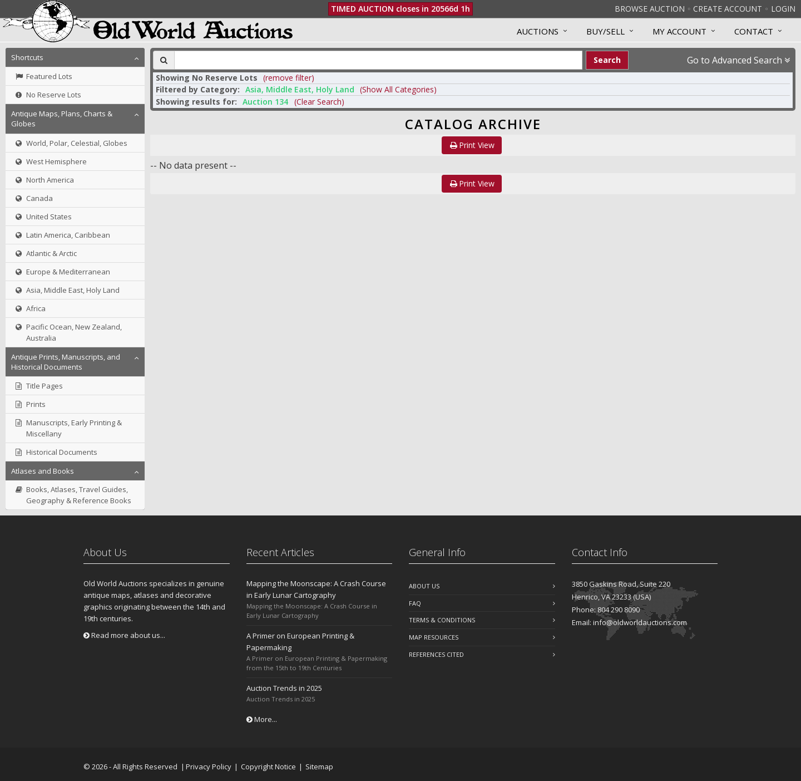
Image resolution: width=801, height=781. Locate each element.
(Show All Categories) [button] (398, 89)
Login (783, 8)
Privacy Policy (208, 767)
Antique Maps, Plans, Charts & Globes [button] (61, 119)
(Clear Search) (319, 101)
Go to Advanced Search (738, 60)
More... (261, 719)
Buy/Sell (605, 31)
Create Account (727, 8)
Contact (753, 31)
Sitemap (319, 767)
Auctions (537, 31)
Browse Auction (650, 8)
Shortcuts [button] (27, 57)
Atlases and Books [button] (42, 471)
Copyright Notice (268, 767)
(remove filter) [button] (288, 77)
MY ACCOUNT (679, 31)
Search (607, 60)
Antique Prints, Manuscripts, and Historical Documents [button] (65, 362)
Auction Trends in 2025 (284, 688)
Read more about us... (124, 635)
